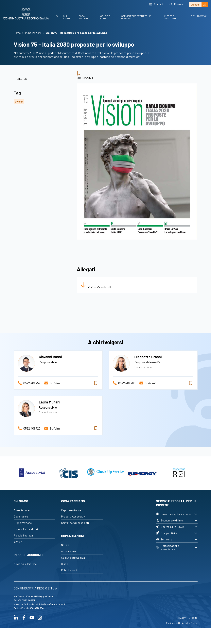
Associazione (21, 510)
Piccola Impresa (23, 535)
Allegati (22, 79)
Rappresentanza (71, 510)
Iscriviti (18, 541)
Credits (193, 617)
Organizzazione (23, 522)
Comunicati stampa (73, 557)
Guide (64, 564)
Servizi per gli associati (75, 522)
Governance (21, 516)
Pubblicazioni (69, 570)
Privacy (181, 617)
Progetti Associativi (73, 516)
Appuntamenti (69, 551)
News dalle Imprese (25, 564)
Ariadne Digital (190, 622)
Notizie (65, 545)
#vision (18, 101)
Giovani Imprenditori (26, 529)
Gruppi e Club (105, 17)
